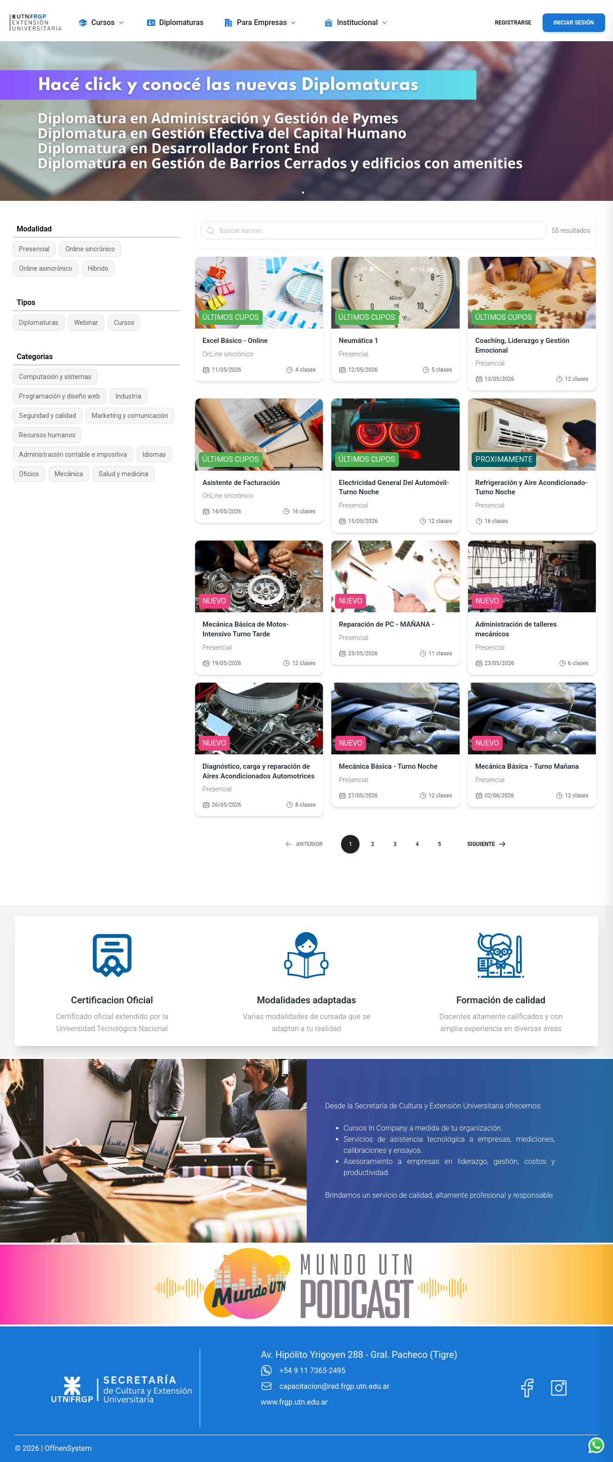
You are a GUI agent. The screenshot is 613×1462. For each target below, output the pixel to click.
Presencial (34, 249)
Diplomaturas (38, 322)
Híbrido (98, 268)
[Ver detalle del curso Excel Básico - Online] (259, 323)
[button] (102, 22)
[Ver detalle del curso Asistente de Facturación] (259, 465)
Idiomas (154, 454)
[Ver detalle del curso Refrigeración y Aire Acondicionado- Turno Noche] (532, 465)
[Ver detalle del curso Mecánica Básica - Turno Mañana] (532, 749)
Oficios (29, 474)
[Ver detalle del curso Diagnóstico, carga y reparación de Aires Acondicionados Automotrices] (259, 749)
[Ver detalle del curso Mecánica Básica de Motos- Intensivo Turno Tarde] (259, 607)
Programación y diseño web (59, 396)
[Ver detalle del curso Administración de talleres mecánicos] (532, 607)
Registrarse (513, 22)
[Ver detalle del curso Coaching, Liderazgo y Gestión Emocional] (532, 323)
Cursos (124, 322)
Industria (128, 396)
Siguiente (486, 844)
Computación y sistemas (55, 376)
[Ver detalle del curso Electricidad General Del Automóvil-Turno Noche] (395, 465)
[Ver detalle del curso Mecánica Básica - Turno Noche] (395, 749)
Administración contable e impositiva (73, 454)
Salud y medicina (123, 474)
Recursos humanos (47, 435)
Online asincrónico (45, 268)
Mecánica (69, 474)
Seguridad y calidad (47, 415)
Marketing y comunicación (130, 415)
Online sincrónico (90, 249)
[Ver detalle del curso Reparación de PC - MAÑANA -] (395, 607)
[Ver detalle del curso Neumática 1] (395, 323)
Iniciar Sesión (574, 22)
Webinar (86, 322)
